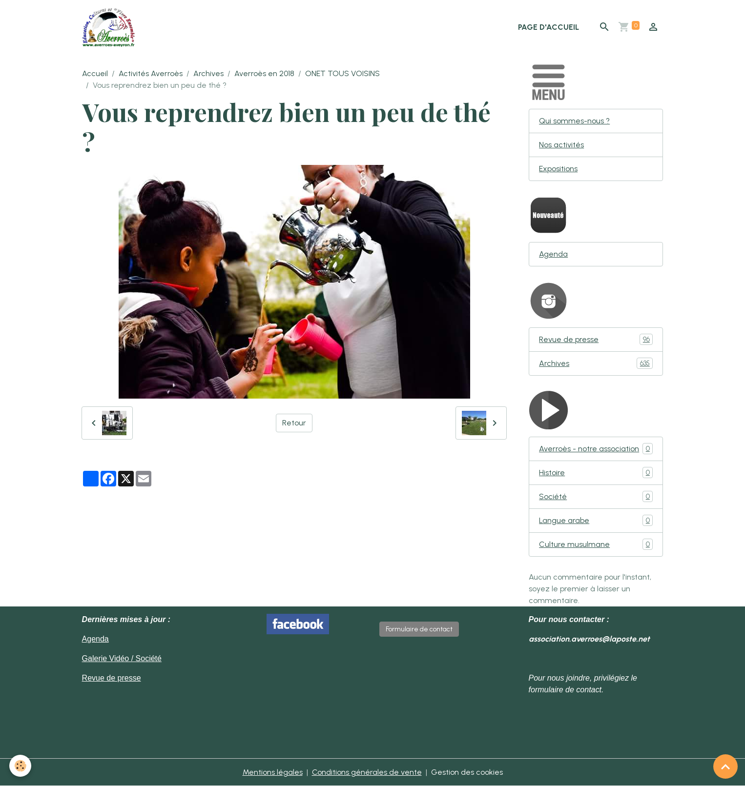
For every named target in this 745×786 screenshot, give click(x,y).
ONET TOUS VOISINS (342, 73)
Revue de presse (596, 339)
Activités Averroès (151, 73)
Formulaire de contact (419, 629)
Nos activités (561, 144)
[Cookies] (21, 766)
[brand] (110, 27)
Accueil (95, 73)
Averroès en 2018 (264, 73)
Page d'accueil (548, 27)
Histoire (596, 472)
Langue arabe (596, 520)
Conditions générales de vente (367, 772)
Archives (208, 73)
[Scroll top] (725, 766)
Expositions (558, 168)
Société (596, 496)
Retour (294, 422)
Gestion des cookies (467, 772)
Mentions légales (273, 772)
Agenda (553, 254)
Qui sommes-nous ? (574, 120)
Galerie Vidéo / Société (122, 658)
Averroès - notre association (596, 448)
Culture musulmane (596, 544)
